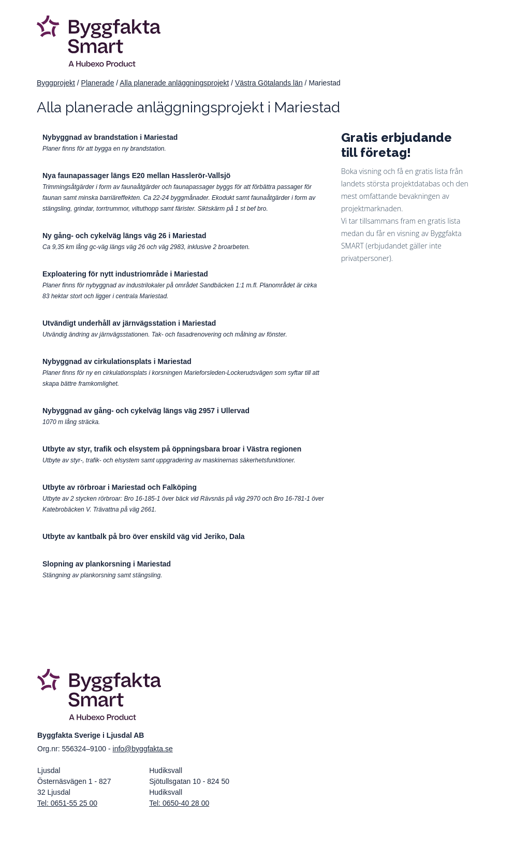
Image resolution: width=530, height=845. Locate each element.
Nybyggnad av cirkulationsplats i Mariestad (117, 361)
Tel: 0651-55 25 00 (67, 803)
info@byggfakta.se (143, 749)
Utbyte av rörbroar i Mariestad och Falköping (119, 487)
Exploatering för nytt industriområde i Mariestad (125, 274)
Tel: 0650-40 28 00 (179, 803)
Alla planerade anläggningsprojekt (174, 83)
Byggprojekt (56, 83)
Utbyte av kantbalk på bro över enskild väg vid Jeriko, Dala (143, 536)
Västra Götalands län (269, 83)
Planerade (97, 83)
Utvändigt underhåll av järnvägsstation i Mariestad (129, 323)
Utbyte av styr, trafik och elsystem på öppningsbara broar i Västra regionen (171, 449)
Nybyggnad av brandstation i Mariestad (110, 137)
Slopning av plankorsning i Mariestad (106, 564)
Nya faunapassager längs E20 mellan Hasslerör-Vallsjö (136, 175)
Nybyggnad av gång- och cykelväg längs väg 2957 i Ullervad (145, 410)
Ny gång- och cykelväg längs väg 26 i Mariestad (124, 235)
